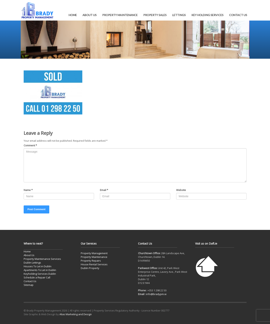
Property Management (94, 253)
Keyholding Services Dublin (40, 273)
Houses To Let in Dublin (37, 266)
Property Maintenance (94, 257)
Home (27, 251)
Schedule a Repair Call (37, 277)
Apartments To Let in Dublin (40, 270)
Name (28, 190)
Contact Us (30, 281)
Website (181, 190)
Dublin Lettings (32, 262)
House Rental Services (94, 264)
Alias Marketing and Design (75, 314)
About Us (29, 255)
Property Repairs (91, 260)
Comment (30, 145)
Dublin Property (90, 268)
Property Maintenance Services (42, 259)
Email (104, 190)
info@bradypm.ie (156, 294)
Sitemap (28, 285)
